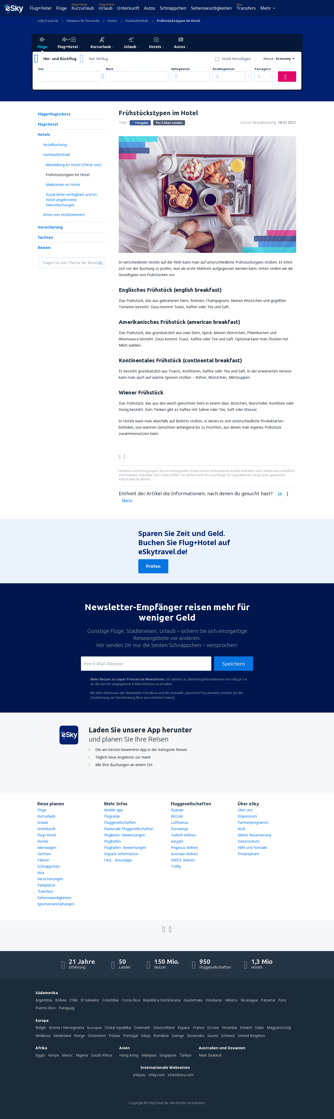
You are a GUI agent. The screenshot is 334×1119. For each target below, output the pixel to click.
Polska (114, 1035)
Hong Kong (128, 1055)
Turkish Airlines (183, 834)
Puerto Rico (45, 1007)
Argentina (43, 1000)
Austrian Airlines (184, 853)
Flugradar (112, 816)
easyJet (177, 841)
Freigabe (140, 122)
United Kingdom (251, 1035)
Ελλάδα (213, 1027)
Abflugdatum (180, 69)
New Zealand (210, 1055)
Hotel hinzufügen (236, 58)
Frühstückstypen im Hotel (68, 174)
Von (41, 69)
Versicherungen (50, 878)
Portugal (130, 1035)
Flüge (61, 8)
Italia (259, 1027)
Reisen (44, 247)
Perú (282, 1000)
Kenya (53, 1055)
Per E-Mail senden (169, 123)
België (40, 1027)
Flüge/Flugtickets (54, 114)
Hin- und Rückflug (59, 58)
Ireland (246, 1027)
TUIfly (176, 866)
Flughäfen (112, 841)
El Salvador (90, 1000)
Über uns (245, 809)
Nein (127, 500)
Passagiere (263, 69)
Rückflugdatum (223, 69)
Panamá (268, 1000)
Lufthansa (179, 822)
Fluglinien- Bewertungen (124, 834)
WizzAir (177, 816)
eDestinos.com (181, 1074)
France (198, 1027)
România (161, 1035)
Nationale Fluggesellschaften (128, 828)
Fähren (43, 860)
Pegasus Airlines (184, 847)
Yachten (45, 237)
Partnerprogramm (253, 822)
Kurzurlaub (82, 8)
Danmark (142, 1027)
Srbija (145, 1035)
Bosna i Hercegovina (66, 1027)
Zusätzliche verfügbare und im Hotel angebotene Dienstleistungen (71, 199)
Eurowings (179, 828)
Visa (40, 872)
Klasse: (269, 58)
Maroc (67, 1055)
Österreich (97, 1035)
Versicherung (50, 227)
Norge (79, 1035)
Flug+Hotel (40, 8)
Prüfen (153, 566)
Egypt (40, 1055)
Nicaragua (249, 1000)
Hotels (44, 134)
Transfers (246, 8)
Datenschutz (249, 841)
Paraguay (67, 1007)
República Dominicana (162, 1000)
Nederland (62, 1035)
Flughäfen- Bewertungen (125, 847)
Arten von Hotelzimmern (64, 214)
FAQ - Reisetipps (118, 860)
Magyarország (279, 1027)
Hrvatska (229, 1027)
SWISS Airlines (183, 860)
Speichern (233, 664)
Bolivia (60, 1000)
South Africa (101, 1055)
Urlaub (105, 8)
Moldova (42, 1035)
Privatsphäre (248, 853)
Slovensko (195, 1035)
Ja (280, 493)
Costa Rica (131, 1000)
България (94, 1027)
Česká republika (118, 1027)
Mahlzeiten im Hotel (63, 184)
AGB (241, 828)
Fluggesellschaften (120, 822)
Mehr (265, 8)
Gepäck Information (121, 853)
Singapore (167, 1055)
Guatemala (193, 1000)
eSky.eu (139, 1074)
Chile (73, 1000)
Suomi (212, 1035)
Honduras (214, 1000)
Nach (109, 69)
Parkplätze (46, 885)
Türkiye (186, 1055)
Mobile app (113, 809)
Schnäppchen (173, 8)
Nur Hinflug (98, 58)
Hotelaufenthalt (56, 154)
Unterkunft (128, 8)
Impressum (247, 816)
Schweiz (228, 1035)
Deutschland (164, 1027)
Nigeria (82, 1055)
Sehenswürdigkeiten (211, 8)
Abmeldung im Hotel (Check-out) (73, 164)
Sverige (178, 1035)
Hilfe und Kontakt (252, 847)
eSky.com (157, 1074)
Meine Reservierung (254, 834)
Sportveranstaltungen (55, 903)
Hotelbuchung (55, 144)
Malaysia (148, 1055)
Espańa (184, 1027)
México (231, 1000)
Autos (149, 8)
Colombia (110, 1000)
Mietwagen (46, 847)
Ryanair (177, 809)
